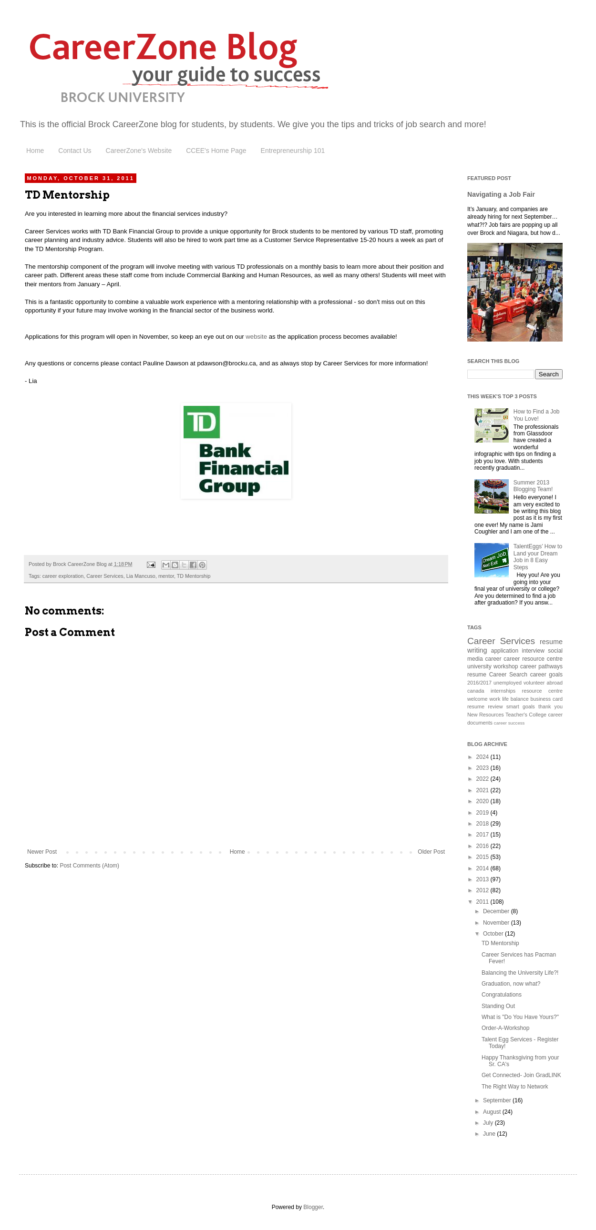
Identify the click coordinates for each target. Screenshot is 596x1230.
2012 (483, 890)
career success (509, 723)
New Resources (485, 714)
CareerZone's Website (139, 150)
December (497, 911)
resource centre (542, 691)
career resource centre (533, 658)
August (493, 1112)
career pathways (541, 666)
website (256, 336)
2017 (483, 834)
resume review (485, 706)
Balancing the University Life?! (520, 972)
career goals (546, 674)
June (490, 1133)
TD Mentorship (194, 576)
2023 (483, 768)
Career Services (104, 576)
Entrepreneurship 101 (293, 150)
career (493, 658)
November (497, 922)
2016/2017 (479, 683)
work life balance (508, 699)
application (504, 650)
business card (547, 699)
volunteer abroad (543, 683)
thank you (550, 706)
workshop (505, 666)
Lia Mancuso (140, 576)
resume (476, 674)
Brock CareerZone (124, 124)
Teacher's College (525, 714)
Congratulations (502, 994)
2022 (483, 779)
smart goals (520, 706)
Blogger (313, 1207)
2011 (483, 901)
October (494, 933)
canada (475, 691)
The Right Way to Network (515, 1086)
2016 (483, 846)
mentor (166, 576)
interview (533, 650)
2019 (483, 812)
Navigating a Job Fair (501, 194)
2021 (483, 790)
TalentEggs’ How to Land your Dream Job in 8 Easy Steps (538, 556)
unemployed (507, 683)
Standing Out (498, 1006)
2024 (483, 757)
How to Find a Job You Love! (537, 415)
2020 (483, 801)
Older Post (431, 851)
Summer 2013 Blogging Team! (533, 486)
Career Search (508, 674)
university (479, 666)
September (498, 1100)
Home (35, 150)
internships (503, 691)
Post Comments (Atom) (89, 865)
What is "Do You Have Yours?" (520, 1017)
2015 (483, 857)
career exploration (62, 576)
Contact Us (74, 150)
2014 (483, 868)
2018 (483, 823)
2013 (483, 879)
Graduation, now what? (511, 983)
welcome (477, 699)
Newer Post (42, 851)
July (489, 1122)
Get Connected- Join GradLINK (521, 1075)
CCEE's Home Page (216, 150)
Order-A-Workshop (505, 1028)
